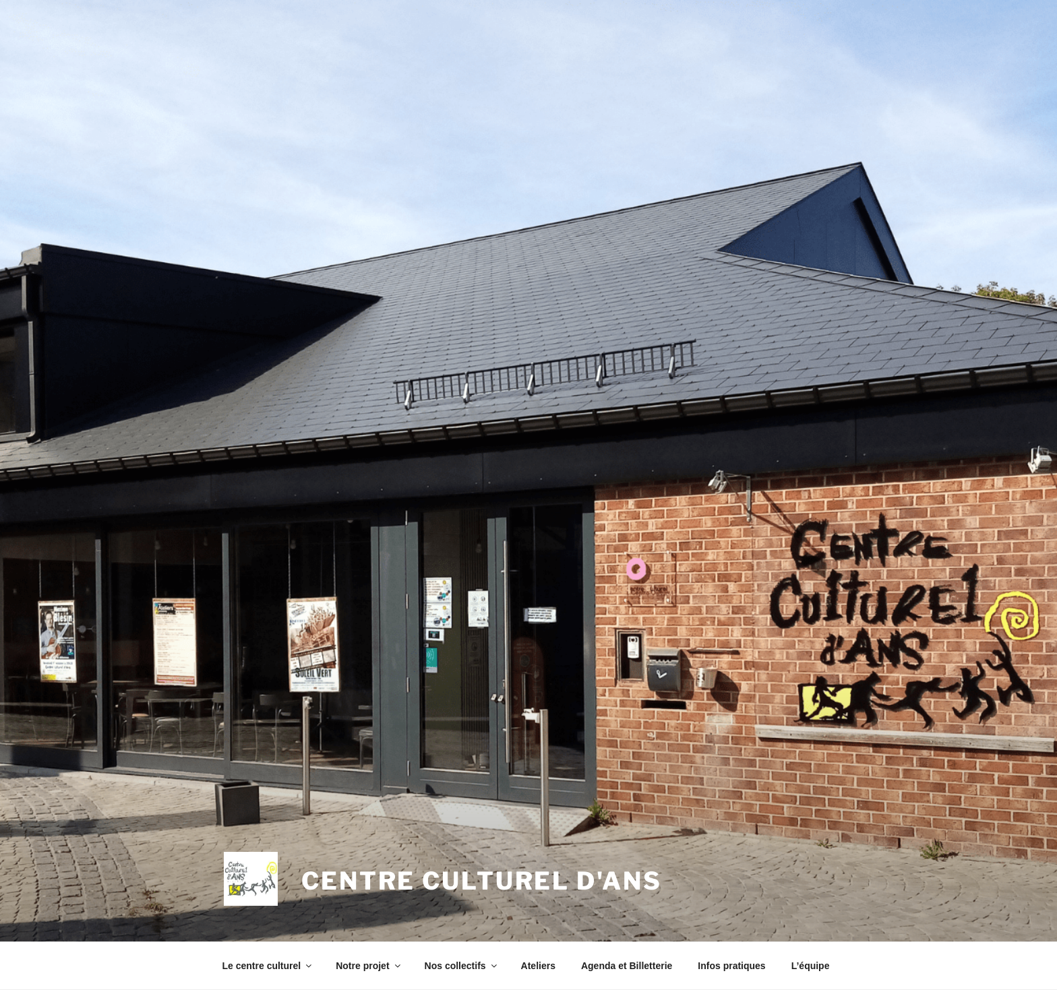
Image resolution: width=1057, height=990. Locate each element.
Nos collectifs (462, 965)
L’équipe (810, 965)
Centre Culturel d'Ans (481, 881)
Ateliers (538, 965)
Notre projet (369, 965)
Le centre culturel (268, 965)
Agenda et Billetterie (626, 965)
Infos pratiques (731, 965)
